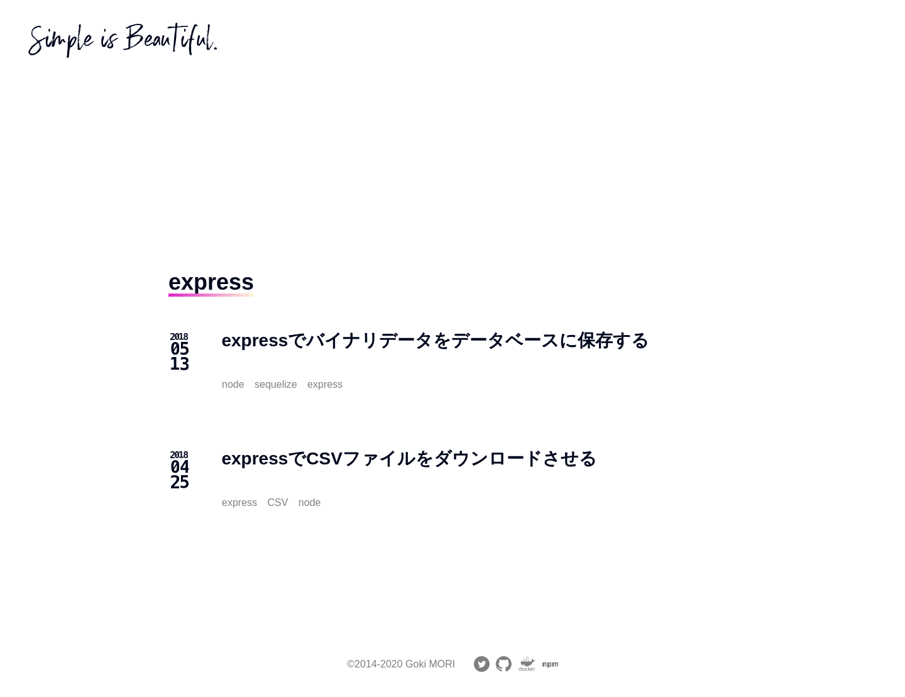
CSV (277, 502)
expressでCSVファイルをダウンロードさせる (408, 458)
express (325, 384)
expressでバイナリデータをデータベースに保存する (435, 340)
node (233, 384)
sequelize (276, 384)
